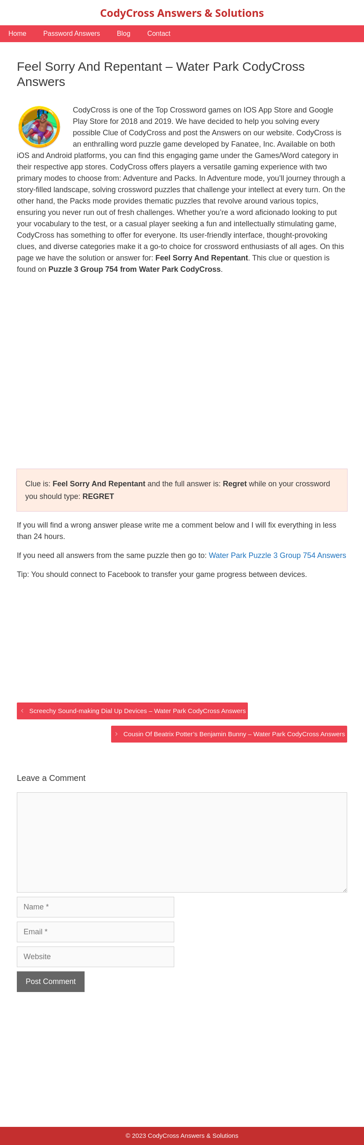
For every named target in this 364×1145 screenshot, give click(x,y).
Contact (158, 33)
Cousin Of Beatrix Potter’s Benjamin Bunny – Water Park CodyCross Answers (234, 733)
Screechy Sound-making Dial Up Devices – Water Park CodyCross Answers (137, 710)
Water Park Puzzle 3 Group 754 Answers (277, 555)
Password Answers (71, 33)
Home (17, 33)
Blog (123, 33)
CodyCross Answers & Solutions (182, 12)
